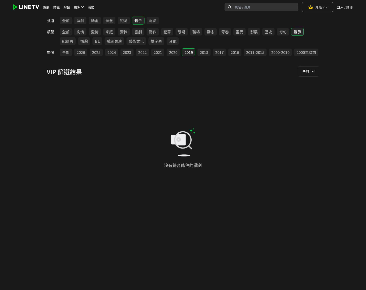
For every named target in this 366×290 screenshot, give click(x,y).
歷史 (268, 32)
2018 (204, 52)
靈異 (239, 32)
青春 (225, 32)
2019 (188, 52)
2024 (111, 52)
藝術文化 (136, 41)
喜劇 (138, 32)
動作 (152, 32)
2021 (158, 52)
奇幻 (283, 32)
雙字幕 (156, 41)
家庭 (109, 32)
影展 (254, 32)
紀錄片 (67, 41)
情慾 (84, 41)
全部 (66, 20)
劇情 (80, 32)
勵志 (210, 32)
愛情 (95, 32)
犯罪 (167, 32)
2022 (142, 52)
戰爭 (297, 32)
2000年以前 (306, 52)
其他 (172, 41)
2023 (127, 52)
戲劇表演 (114, 41)
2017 (219, 52)
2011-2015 (255, 52)
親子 (138, 20)
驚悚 (123, 32)
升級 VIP (317, 7)
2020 (173, 52)
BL (97, 41)
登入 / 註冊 (345, 7)
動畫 (56, 7)
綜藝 (66, 7)
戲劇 (46, 7)
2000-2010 (280, 52)
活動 (91, 7)
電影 (152, 20)
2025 (96, 52)
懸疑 (181, 32)
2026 (81, 52)
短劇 (123, 20)
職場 (196, 32)
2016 (235, 52)
